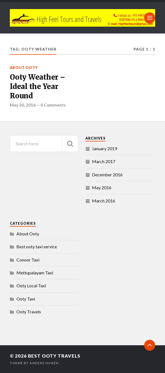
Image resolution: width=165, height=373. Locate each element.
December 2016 (107, 174)
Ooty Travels (28, 311)
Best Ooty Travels (54, 356)
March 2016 (103, 200)
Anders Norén (44, 363)
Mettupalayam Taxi (34, 272)
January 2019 (104, 148)
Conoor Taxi (27, 259)
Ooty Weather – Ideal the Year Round (37, 87)
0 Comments (53, 104)
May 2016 (101, 187)
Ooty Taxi (25, 298)
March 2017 (103, 161)
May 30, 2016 (23, 104)
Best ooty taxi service (36, 246)
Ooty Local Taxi (31, 285)
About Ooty (24, 67)
